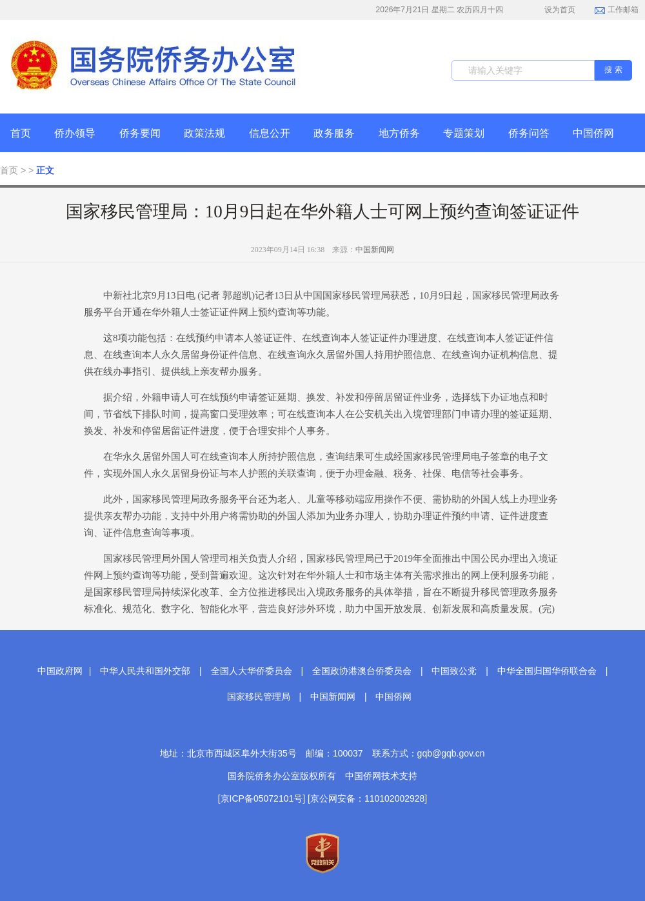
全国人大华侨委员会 (251, 671)
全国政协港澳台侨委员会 (362, 671)
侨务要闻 (140, 133)
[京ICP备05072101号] (261, 798)
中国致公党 (454, 671)
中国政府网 (60, 671)
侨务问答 (529, 133)
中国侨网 (593, 133)
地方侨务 (399, 133)
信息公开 (269, 133)
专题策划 (463, 133)
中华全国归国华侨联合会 (547, 671)
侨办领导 (74, 133)
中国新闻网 (374, 249)
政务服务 (334, 133)
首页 (20, 133)
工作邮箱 (616, 11)
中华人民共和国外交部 (145, 671)
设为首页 (552, 10)
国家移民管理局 (258, 696)
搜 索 (613, 69)
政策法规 (204, 133)
